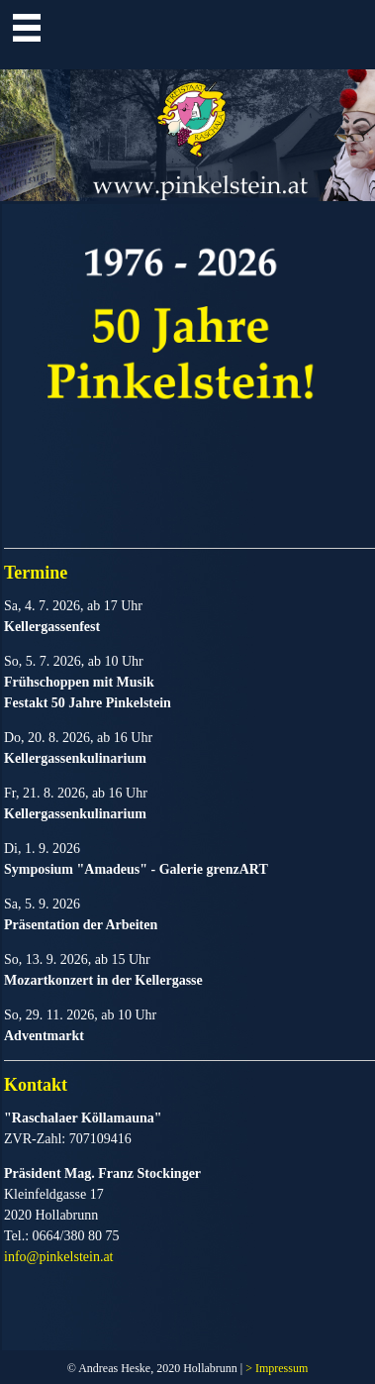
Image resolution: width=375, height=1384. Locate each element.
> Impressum (276, 1368)
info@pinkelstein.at (58, 1256)
